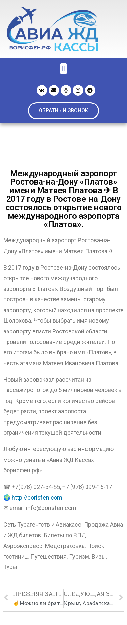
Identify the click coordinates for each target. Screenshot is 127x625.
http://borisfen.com (37, 497)
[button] (63, 110)
